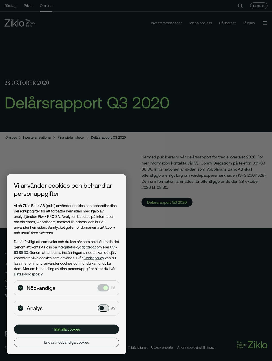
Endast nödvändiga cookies (66, 342)
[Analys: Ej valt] (103, 308)
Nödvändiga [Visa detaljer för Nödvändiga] (36, 288)
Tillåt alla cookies (66, 329)
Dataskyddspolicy (28, 274)
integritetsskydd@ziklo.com (80, 247)
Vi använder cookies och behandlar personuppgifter (63, 189)
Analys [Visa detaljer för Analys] (30, 308)
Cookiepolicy (94, 258)
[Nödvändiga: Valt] (103, 287)
